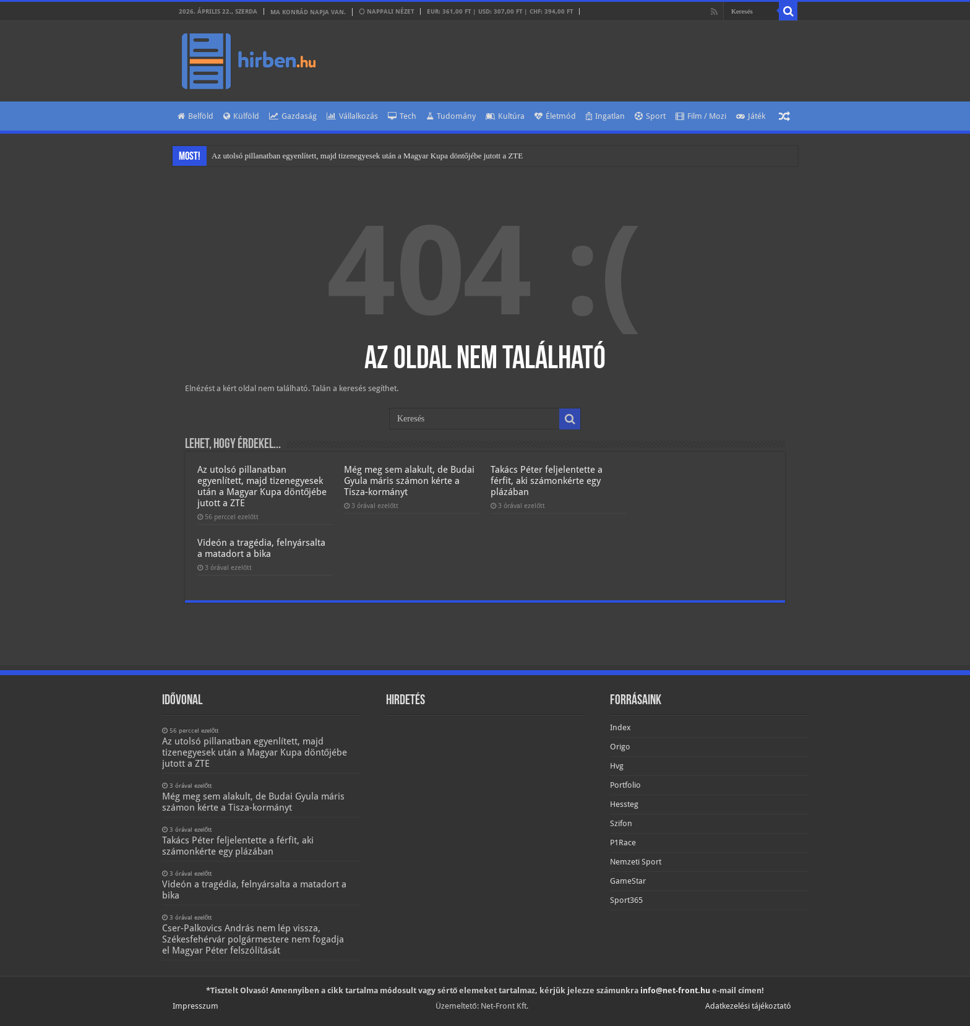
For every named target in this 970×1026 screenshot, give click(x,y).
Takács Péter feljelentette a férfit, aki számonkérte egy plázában (547, 481)
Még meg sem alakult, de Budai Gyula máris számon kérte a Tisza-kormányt (409, 481)
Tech (402, 116)
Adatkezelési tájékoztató (748, 1006)
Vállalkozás (352, 116)
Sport (650, 116)
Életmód (555, 116)
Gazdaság (293, 116)
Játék (750, 116)
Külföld (241, 116)
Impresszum (195, 1006)
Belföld (195, 116)
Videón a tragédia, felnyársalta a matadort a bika (261, 548)
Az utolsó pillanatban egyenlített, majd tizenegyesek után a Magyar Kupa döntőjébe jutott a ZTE (367, 155)
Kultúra (505, 116)
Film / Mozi (701, 116)
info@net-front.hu (675, 990)
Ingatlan (605, 116)
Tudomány (451, 116)
